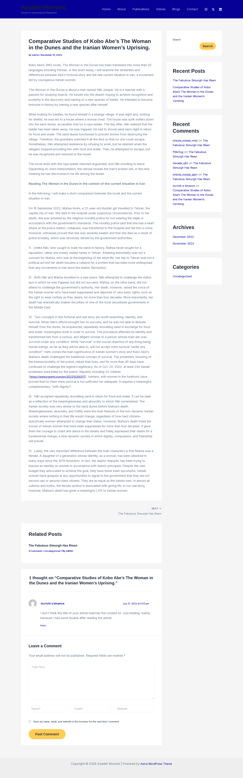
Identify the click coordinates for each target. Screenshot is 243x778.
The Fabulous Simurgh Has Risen (55, 545)
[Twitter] (213, 9)
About (124, 9)
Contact (192, 9)
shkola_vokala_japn (186, 179)
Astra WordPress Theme (156, 763)
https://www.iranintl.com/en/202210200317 (60, 376)
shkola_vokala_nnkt (186, 145)
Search (177, 39)
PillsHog (178, 156)
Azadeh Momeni (43, 7)
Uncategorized (54, 550)
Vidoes (162, 9)
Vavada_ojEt (181, 167)
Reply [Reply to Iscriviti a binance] (45, 625)
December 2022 (184, 241)
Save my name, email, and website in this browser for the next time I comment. (76, 721)
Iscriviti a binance (54, 603)
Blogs (177, 9)
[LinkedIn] (220, 9)
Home (110, 9)
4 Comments (36, 550)
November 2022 (184, 248)
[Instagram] (206, 9)
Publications (143, 9)
